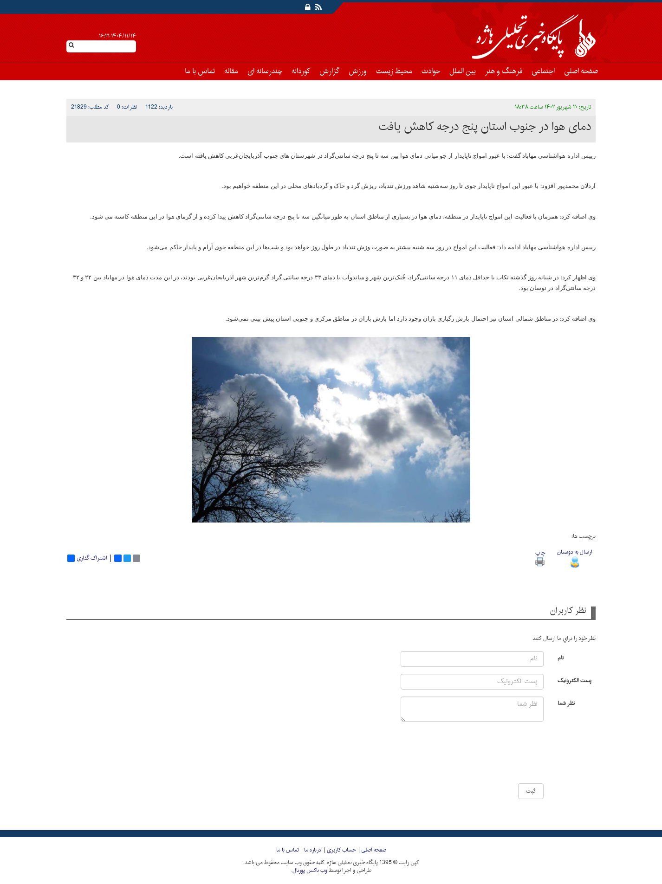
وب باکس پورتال (309, 870)
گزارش (329, 71)
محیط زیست (394, 71)
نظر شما (566, 703)
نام (561, 657)
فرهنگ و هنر (503, 71)
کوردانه (301, 71)
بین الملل (462, 71)
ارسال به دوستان (574, 557)
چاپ (540, 557)
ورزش (358, 71)
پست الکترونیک (574, 680)
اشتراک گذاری (87, 558)
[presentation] (515, 756)
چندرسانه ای (264, 71)
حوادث (431, 71)
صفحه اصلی (581, 71)
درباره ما (312, 850)
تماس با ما (200, 71)
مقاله (231, 71)
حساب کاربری (341, 850)
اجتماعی (543, 71)
